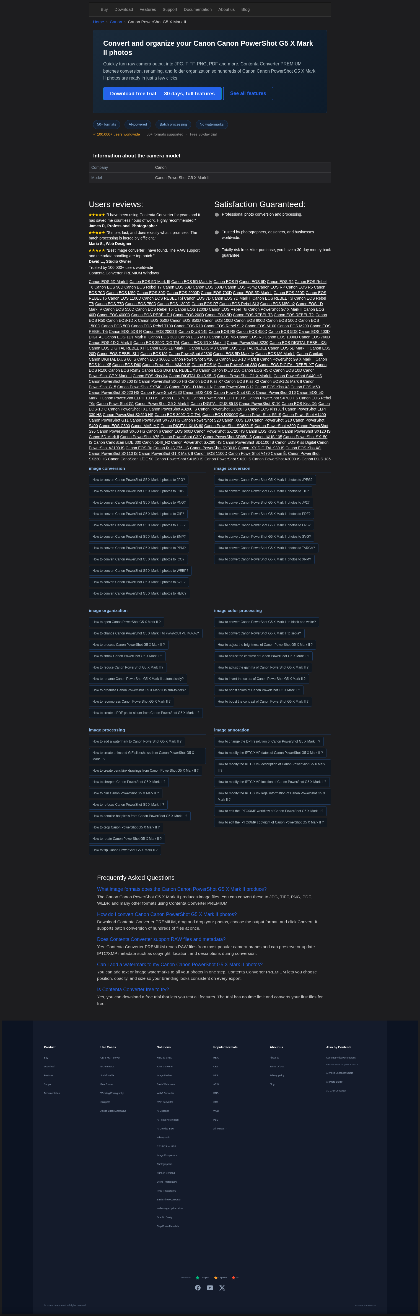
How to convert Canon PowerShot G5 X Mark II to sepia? (259, 633)
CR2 (215, 1066)
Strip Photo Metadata (168, 1226)
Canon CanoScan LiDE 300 (117, 442)
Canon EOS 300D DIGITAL (177, 414)
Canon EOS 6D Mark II (108, 281)
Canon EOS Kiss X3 (272, 387)
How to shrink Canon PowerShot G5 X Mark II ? (127, 656)
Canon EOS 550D (118, 309)
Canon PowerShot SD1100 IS (248, 442)
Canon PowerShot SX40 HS (298, 376)
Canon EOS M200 (293, 326)
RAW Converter (165, 1066)
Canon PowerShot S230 (247, 342)
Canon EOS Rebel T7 (143, 287)
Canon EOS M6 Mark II (275, 353)
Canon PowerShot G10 (272, 420)
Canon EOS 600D (208, 287)
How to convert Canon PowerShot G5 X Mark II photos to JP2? (264, 502)
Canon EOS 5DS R (125, 331)
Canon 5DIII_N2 (156, 442)
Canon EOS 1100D (124, 298)
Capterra (220, 1278)
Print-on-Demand (166, 1173)
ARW (216, 1084)
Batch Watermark (166, 1084)
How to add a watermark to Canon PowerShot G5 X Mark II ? (137, 741)
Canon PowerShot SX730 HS (155, 420)
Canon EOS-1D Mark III (167, 348)
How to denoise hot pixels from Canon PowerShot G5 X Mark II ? (139, 816)
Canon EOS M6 (153, 353)
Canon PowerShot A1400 (304, 414)
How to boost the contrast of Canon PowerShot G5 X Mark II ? (263, 701)
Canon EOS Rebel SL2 (224, 326)
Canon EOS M (203, 365)
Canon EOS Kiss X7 (205, 381)
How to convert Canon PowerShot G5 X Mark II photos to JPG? (138, 480)
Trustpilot (202, 1278)
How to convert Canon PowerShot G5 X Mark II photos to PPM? (139, 548)
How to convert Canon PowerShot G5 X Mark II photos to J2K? (138, 491)
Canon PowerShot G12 (233, 387)
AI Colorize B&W (165, 1128)
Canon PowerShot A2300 (190, 353)
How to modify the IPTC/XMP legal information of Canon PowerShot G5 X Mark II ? (271, 796)
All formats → (220, 1128)
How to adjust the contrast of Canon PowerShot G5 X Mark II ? (263, 656)
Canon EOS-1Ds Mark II (281, 381)
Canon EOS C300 (114, 426)
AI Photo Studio (334, 1081)
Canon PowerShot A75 (140, 437)
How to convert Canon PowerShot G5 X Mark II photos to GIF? (138, 514)
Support (170, 9)
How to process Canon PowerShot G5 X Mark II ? (128, 645)
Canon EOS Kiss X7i (266, 409)
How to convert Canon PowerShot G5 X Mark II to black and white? (267, 622)
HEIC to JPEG (164, 1057)
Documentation (198, 9)
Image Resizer (164, 1075)
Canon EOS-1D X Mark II (110, 342)
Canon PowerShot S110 (259, 403)
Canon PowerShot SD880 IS (228, 426)
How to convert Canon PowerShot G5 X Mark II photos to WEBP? (140, 571)
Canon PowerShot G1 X (234, 392)
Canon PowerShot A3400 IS (166, 365)
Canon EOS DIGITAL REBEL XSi (297, 342)
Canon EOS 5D (218, 315)
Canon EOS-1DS (197, 392)
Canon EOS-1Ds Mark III (126, 337)
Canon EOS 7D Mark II (231, 298)
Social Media (107, 1075)
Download (124, 9)
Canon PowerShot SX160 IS (178, 459)
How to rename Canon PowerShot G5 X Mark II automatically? (138, 679)
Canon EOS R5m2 (124, 370)
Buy (104, 9)
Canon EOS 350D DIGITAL (156, 342)
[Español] (195, 1255)
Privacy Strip (163, 1137)
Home (98, 21)
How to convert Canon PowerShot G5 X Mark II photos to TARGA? (266, 548)
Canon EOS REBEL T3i (272, 298)
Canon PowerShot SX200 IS (113, 381)
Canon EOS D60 (126, 365)
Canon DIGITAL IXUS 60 (181, 426)
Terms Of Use (277, 1066)
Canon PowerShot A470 (248, 453)
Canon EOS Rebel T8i (228, 309)
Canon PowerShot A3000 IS (276, 459)
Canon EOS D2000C (220, 414)
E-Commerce (107, 1066)
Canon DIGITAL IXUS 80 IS (112, 359)
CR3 (215, 1102)
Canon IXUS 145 (193, 331)
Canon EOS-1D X (121, 320)
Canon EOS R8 (222, 331)
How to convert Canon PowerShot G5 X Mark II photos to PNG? (139, 502)
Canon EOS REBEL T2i (294, 315)
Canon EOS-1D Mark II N (191, 387)
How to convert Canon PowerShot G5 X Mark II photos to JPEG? (265, 480)
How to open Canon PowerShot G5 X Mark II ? (126, 622)
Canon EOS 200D (188, 315)
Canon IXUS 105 (267, 437)
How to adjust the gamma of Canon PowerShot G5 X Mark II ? (263, 667)
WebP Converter (165, 1093)
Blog (245, 9)
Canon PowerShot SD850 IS (227, 437)
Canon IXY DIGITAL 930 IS (261, 448)
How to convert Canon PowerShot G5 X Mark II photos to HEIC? (139, 593)
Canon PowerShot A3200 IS (173, 409)
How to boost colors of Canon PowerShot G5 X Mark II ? (259, 690)
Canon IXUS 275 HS (171, 448)
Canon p (153, 431)
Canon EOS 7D (197, 298)
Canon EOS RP (271, 287)
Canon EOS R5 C (257, 370)
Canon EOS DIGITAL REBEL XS (170, 370)
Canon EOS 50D (115, 326)
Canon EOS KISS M (263, 431)
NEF (215, 1075)
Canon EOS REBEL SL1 (118, 353)
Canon (116, 21)
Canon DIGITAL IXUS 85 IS (214, 403)
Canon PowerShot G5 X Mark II (162, 403)
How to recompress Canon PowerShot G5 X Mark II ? (131, 701)
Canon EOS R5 (299, 287)
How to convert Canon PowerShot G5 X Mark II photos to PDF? (264, 514)
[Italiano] (205, 1255)
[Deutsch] (165, 1255)
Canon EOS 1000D (281, 337)
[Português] (215, 1255)
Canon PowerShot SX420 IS (222, 409)
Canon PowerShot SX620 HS (114, 392)
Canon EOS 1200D (191, 309)
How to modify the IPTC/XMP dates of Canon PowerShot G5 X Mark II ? (270, 753)
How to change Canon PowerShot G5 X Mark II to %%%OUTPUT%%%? (145, 633)
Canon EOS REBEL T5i (162, 298)
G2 (235, 1278)
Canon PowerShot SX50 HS (163, 381)
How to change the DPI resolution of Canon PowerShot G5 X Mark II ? (269, 741)
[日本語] (255, 1255)
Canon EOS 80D (151, 292)
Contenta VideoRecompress (341, 1057)
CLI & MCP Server (110, 1057)
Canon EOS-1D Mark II (239, 359)
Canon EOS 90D (108, 287)
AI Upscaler (163, 1111)
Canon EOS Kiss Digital (295, 442)
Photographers (164, 1164)
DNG (216, 1093)
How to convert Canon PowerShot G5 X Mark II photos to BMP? (139, 537)
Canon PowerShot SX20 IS (227, 459)
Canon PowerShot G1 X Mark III (245, 376)
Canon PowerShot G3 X (181, 437)
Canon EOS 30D (163, 337)
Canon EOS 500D (281, 320)
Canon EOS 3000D (153, 359)
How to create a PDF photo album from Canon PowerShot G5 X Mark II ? (145, 713)
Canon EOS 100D (217, 320)
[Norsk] (235, 1255)
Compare (105, 1102)
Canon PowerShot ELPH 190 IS (218, 398)
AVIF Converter (165, 1102)
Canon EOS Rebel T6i (154, 309)
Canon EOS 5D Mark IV (191, 281)
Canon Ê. (279, 453)
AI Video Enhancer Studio (339, 1073)
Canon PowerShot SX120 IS (306, 431)
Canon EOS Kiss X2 (241, 381)
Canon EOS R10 (188, 326)
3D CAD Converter (336, 1090)
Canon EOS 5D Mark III (149, 281)
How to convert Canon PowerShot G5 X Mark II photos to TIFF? (138, 525)
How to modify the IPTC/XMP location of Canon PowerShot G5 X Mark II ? (272, 782)
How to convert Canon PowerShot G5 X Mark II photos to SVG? (264, 537)
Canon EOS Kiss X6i (299, 403)
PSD (215, 1119)
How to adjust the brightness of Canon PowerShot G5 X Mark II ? (265, 645)
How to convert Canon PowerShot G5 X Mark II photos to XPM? (264, 559)
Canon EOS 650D (153, 320)
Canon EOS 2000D (183, 292)
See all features (248, 93)
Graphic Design (165, 1217)
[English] (155, 1255)
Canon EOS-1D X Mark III (203, 342)
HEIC (216, 1057)
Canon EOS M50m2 (277, 304)
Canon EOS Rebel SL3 (239, 304)
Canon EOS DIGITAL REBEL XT (286, 365)
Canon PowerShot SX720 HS (219, 431)
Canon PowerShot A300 (274, 426)
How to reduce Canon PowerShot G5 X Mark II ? (127, 667)
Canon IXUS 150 (225, 370)
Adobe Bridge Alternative (113, 1111)
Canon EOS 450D (251, 331)
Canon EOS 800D (249, 320)
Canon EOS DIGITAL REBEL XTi (117, 348)
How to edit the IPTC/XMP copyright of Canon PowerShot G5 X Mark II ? (271, 822)
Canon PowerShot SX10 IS (195, 359)
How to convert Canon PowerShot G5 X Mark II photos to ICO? (138, 559)
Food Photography (166, 1190)
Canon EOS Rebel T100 (152, 326)
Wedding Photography (112, 1093)
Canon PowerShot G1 (115, 403)
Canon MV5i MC (145, 426)
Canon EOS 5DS (283, 331)
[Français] (175, 1255)
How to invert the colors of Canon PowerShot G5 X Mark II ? (261, 679)
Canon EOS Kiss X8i (303, 448)
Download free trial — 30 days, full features (162, 93)
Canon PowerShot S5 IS (260, 414)
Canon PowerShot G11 (109, 420)
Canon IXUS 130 (236, 420)
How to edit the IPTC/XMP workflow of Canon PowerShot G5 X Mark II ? (270, 811)
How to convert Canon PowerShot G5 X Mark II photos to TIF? (263, 491)
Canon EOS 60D (177, 287)
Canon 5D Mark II (104, 437)
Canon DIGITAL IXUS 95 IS (192, 376)
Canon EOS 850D (185, 320)
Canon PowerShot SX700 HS (273, 398)
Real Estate (106, 1084)
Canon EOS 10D (287, 370)
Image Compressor (167, 1155)
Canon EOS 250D (289, 292)
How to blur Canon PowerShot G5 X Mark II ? (125, 793)
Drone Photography (167, 1181)
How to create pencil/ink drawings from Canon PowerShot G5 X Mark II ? (145, 770)
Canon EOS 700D (216, 292)
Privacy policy (277, 1075)
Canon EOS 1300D (174, 304)
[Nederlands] (185, 1255)
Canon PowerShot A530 (161, 392)
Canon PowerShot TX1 (128, 409)
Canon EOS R (226, 281)
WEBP (216, 1111)
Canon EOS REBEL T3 (253, 315)
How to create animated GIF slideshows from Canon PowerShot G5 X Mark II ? (143, 756)
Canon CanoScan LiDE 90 (130, 459)
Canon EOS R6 (280, 281)
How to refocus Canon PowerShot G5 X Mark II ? (128, 805)
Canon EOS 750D (140, 304)
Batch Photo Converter (169, 1199)
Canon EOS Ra (139, 448)
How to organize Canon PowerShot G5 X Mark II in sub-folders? (139, 690)
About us (226, 9)
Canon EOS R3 (250, 337)
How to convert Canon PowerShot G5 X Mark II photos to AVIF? (138, 582)
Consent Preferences (365, 1305)
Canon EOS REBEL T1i (151, 315)
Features (148, 9)
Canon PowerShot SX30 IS (213, 448)
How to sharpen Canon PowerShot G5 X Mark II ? (128, 782)
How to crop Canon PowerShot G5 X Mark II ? (126, 827)
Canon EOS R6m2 (241, 287)
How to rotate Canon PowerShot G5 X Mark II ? (127, 839)
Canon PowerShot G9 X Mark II (287, 359)
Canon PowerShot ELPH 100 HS (130, 398)
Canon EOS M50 (121, 292)
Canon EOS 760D (314, 337)
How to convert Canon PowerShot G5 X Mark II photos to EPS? (264, 525)
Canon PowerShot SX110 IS (113, 453)
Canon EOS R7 (204, 304)
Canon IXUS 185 (316, 459)
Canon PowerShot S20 (201, 420)
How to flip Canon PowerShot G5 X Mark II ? (124, 850)
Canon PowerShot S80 (237, 365)
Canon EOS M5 (222, 337)
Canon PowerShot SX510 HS (128, 414)
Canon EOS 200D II (160, 331)
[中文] (265, 1255)
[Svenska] (245, 1255)
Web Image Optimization (170, 1208)
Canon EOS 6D (252, 281)
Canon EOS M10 (193, 337)
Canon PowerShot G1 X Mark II (166, 453)
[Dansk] (225, 1255)
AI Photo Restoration (167, 1119)
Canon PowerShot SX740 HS (142, 387)
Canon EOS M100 (260, 326)
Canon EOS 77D (109, 304)
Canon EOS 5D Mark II (253, 292)
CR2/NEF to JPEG (166, 1146)
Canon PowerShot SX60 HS (121, 431)
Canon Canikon (309, 353)
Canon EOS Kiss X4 (150, 376)
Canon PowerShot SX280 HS (196, 442)
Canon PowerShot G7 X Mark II (275, 309)
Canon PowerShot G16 (276, 392)
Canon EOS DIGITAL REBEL (242, 348)
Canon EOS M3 (202, 348)
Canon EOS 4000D (113, 315)
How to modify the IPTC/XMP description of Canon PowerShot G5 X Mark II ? (271, 767)
